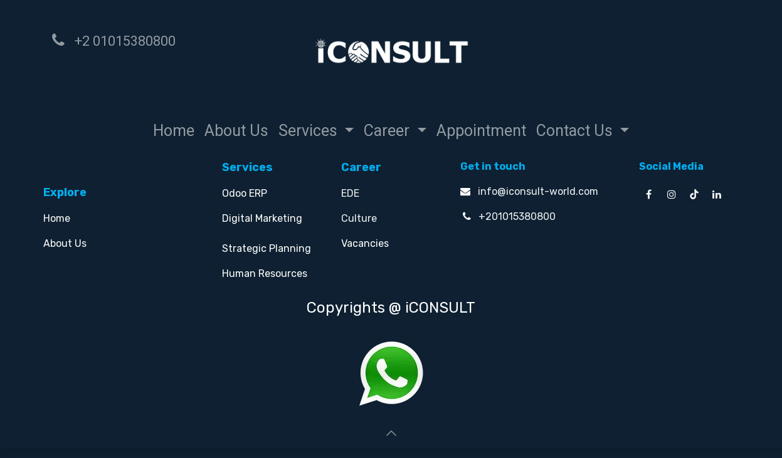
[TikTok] (694, 194)
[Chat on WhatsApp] (391, 372)
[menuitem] (173, 131)
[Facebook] (649, 194)
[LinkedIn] (717, 194)
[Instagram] (672, 194)
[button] (391, 433)
